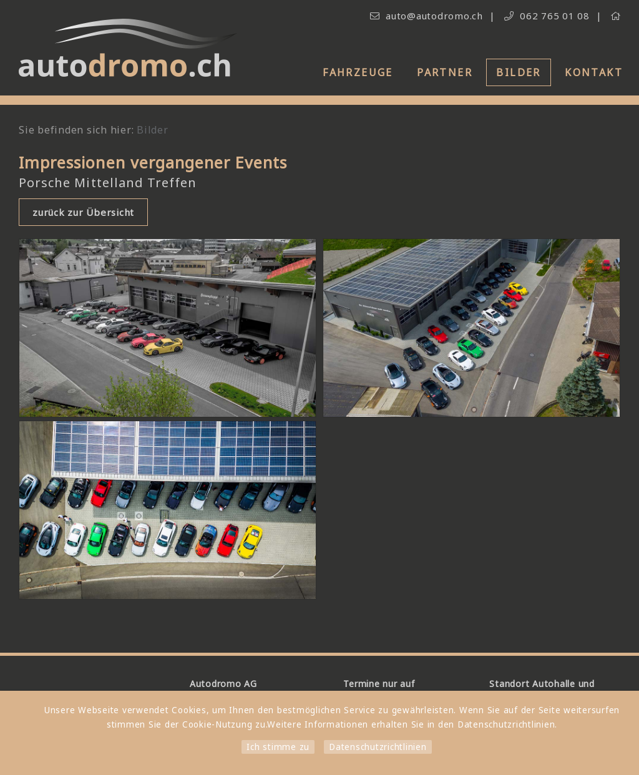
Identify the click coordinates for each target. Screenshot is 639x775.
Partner (444, 72)
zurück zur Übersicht (83, 212)
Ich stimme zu (278, 747)
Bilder (518, 72)
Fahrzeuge (358, 72)
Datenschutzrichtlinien (378, 747)
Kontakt (594, 72)
